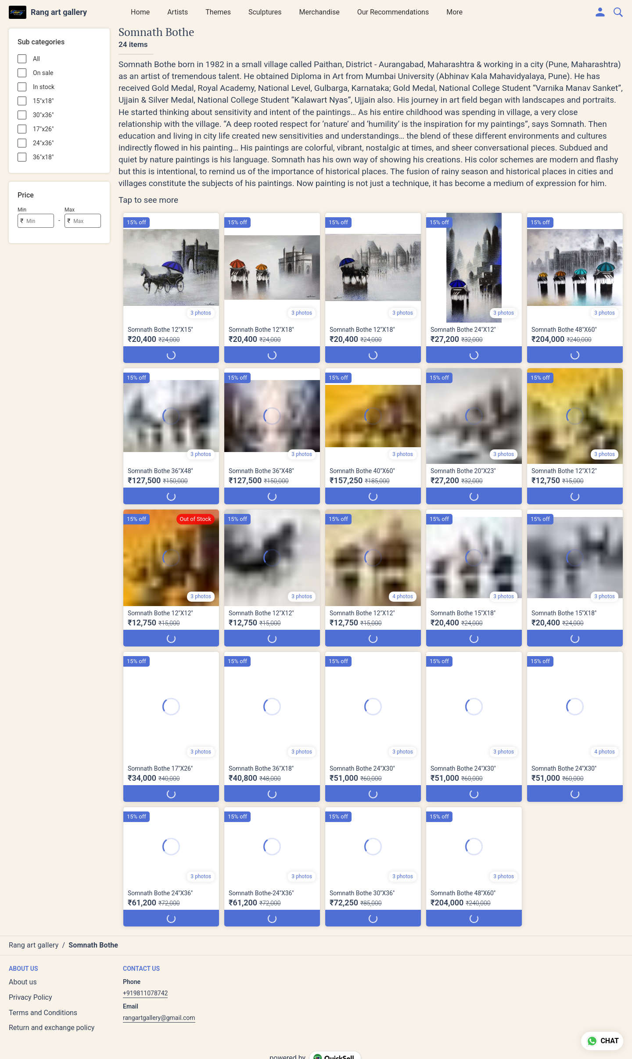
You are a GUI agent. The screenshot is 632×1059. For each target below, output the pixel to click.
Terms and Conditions (43, 1013)
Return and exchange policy (51, 1027)
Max (70, 210)
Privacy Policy (30, 997)
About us (23, 982)
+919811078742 (145, 993)
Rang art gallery (59, 12)
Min (22, 210)
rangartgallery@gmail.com (159, 1017)
